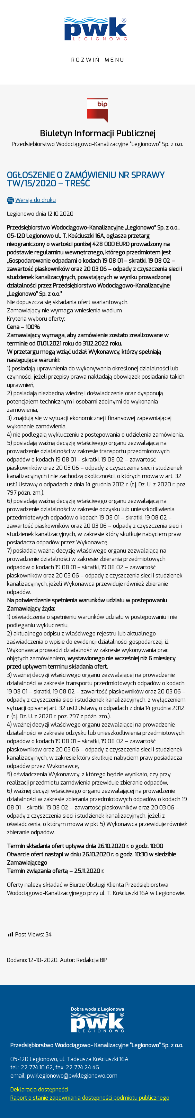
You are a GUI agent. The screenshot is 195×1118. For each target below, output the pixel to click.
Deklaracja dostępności (39, 1089)
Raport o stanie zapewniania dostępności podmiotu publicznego (89, 1097)
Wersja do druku (35, 200)
